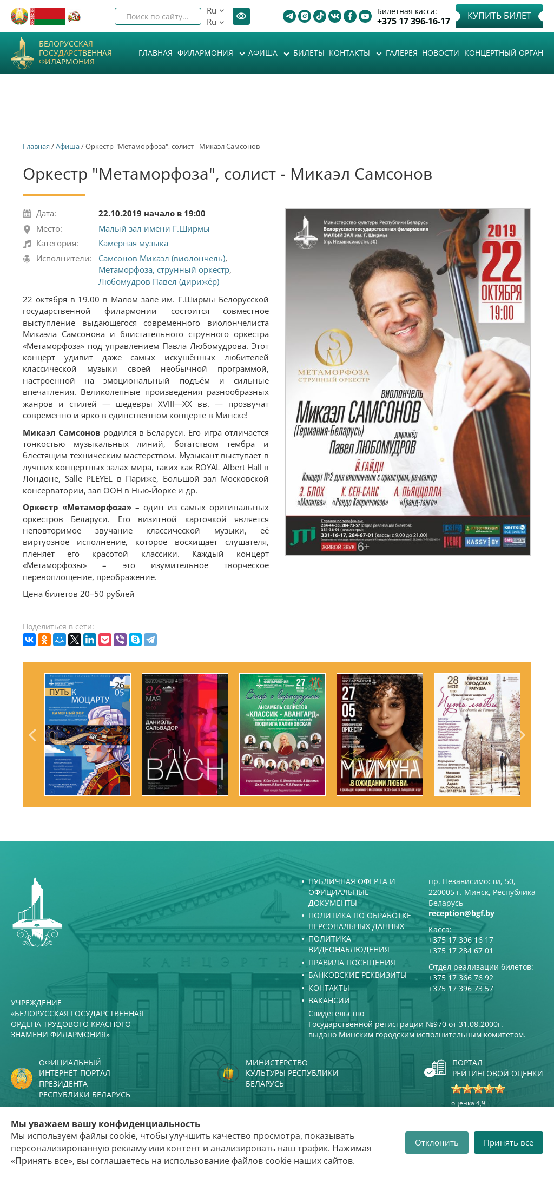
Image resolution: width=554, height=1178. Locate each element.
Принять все (508, 1142)
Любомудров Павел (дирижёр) (158, 281)
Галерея (402, 53)
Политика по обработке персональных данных (359, 920)
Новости (440, 53)
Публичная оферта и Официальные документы (351, 891)
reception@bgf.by (461, 913)
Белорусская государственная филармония (75, 53)
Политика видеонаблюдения (349, 944)
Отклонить (437, 1142)
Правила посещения (351, 962)
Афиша (264, 53)
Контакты (350, 53)
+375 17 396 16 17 (460, 939)
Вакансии (329, 1000)
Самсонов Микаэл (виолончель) (161, 258)
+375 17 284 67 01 (460, 950)
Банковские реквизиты (357, 975)
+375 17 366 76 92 (460, 977)
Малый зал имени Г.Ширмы (154, 228)
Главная (155, 53)
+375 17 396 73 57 (460, 988)
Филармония (206, 53)
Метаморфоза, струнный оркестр (163, 269)
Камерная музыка (133, 243)
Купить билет (499, 16)
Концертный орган (503, 53)
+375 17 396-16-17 (413, 21)
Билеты (309, 53)
